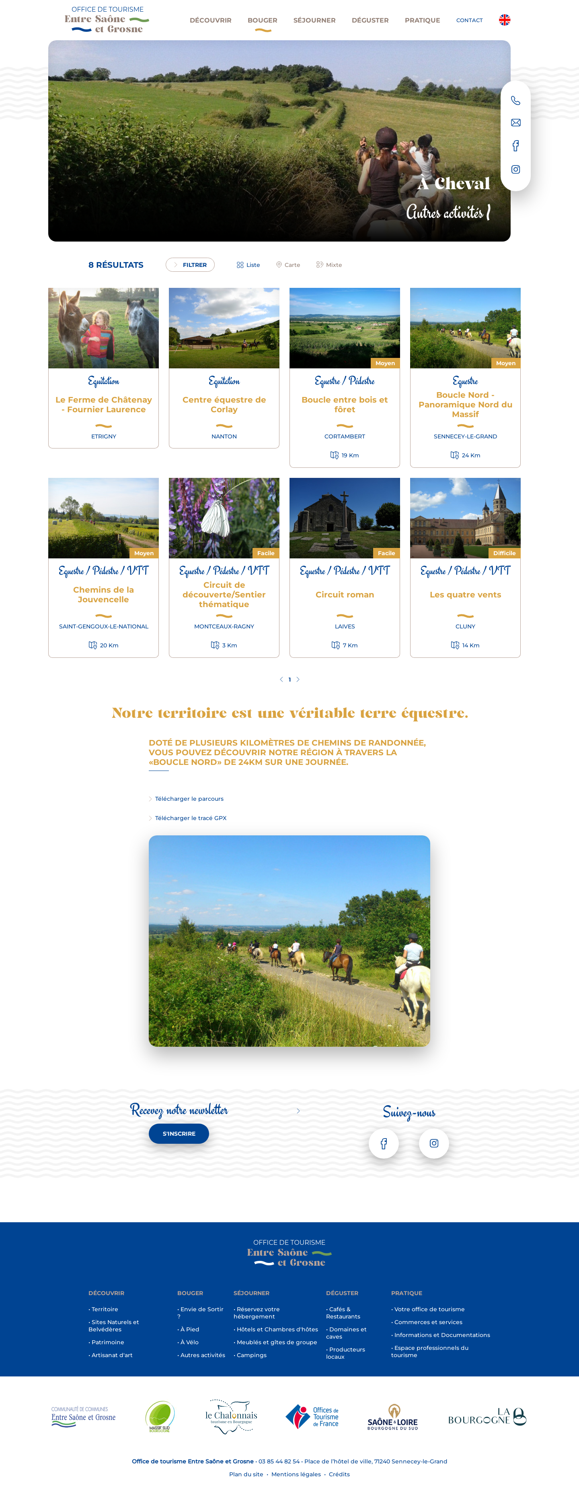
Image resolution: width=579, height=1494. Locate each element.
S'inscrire (179, 1133)
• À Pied (188, 1329)
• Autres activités (201, 1355)
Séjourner (315, 20)
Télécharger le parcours (186, 798)
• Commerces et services (426, 1322)
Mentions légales (296, 1474)
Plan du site (246, 1474)
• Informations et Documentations (440, 1335)
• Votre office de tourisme (428, 1309)
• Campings (250, 1355)
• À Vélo (188, 1342)
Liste (248, 265)
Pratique (422, 20)
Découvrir (211, 20)
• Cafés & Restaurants (343, 1313)
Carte (288, 265)
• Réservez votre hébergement (257, 1313)
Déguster (370, 20)
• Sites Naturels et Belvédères (113, 1325)
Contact (469, 20)
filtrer (190, 265)
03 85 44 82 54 (279, 1461)
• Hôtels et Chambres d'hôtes (276, 1329)
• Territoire (103, 1309)
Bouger (262, 25)
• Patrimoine (106, 1342)
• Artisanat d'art (110, 1355)
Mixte (329, 265)
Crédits (339, 1474)
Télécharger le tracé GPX (187, 818)
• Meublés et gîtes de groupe (275, 1342)
